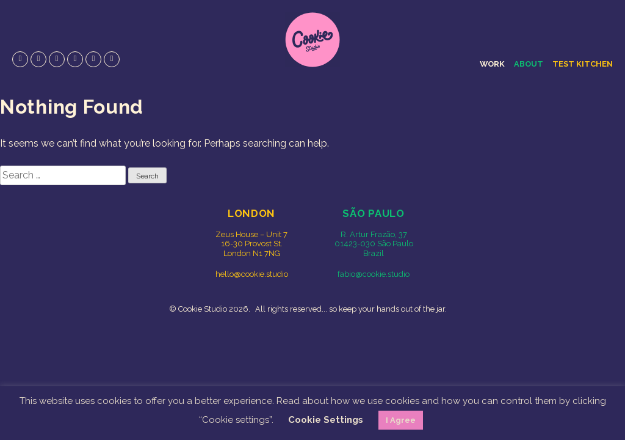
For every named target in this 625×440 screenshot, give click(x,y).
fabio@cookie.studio (374, 274)
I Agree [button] (401, 420)
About (528, 63)
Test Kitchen (582, 63)
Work (492, 63)
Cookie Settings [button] (325, 419)
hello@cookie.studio (251, 274)
